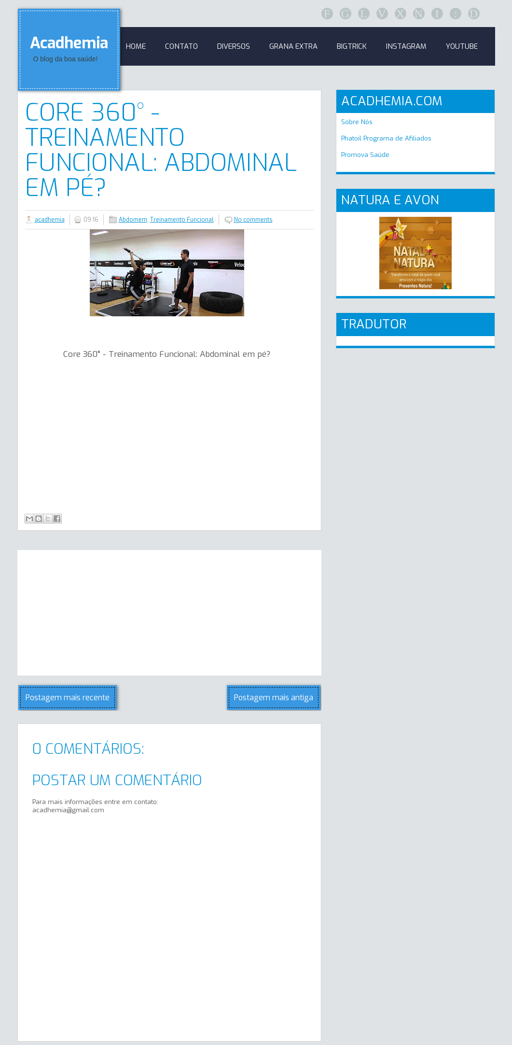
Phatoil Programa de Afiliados (386, 138)
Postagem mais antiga (273, 697)
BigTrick (352, 46)
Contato (181, 46)
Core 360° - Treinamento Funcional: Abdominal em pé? (161, 150)
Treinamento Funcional (182, 220)
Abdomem (133, 220)
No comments (253, 220)
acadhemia (50, 220)
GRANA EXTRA (293, 46)
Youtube (462, 46)
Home (136, 46)
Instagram (406, 46)
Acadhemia (69, 43)
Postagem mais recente (68, 697)
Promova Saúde (365, 155)
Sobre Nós (357, 122)
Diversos (233, 46)
